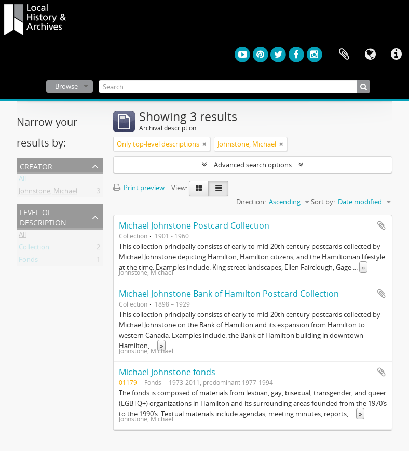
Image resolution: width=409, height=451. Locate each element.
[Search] (235, 86)
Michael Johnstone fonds (167, 372)
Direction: (251, 201)
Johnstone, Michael (48, 192)
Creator (36, 165)
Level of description (43, 216)
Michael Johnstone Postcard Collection (194, 225)
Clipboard (344, 55)
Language (370, 55)
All (22, 180)
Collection (34, 249)
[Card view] (199, 188)
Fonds (28, 261)
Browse (66, 86)
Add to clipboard (381, 225)
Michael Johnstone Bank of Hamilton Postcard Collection (229, 293)
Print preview (139, 187)
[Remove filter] (204, 144)
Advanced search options (252, 164)
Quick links (396, 55)
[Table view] (218, 188)
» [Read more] (363, 267)
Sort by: (323, 201)
